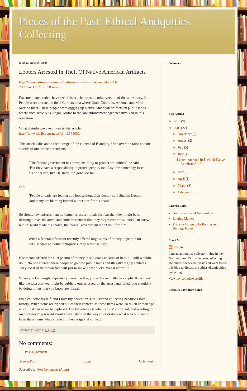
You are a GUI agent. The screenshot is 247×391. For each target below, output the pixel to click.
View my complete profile (186, 278)
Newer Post (28, 361)
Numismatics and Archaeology (193, 213)
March (182, 185)
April (181, 179)
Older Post (146, 361)
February (184, 192)
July (181, 147)
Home (87, 361)
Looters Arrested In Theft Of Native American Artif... (201, 162)
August (183, 140)
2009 (177, 128)
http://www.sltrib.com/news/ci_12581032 (49, 133)
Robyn (178, 247)
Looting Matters (184, 218)
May (181, 172)
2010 (177, 121)
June (181, 154)
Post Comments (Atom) (53, 369)
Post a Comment (36, 352)
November (185, 134)
